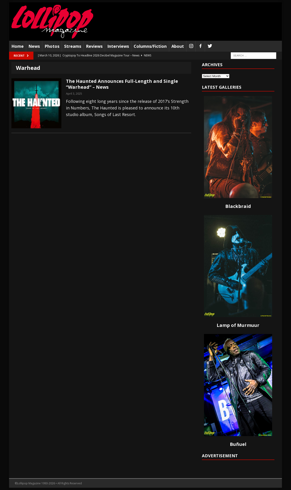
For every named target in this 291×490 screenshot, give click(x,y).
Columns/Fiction (150, 46)
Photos (52, 46)
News (34, 46)
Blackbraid (238, 206)
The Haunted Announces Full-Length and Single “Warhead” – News (122, 84)
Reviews (94, 46)
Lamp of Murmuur (238, 325)
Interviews (118, 46)
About (177, 46)
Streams (72, 46)
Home (17, 46)
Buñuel (238, 444)
